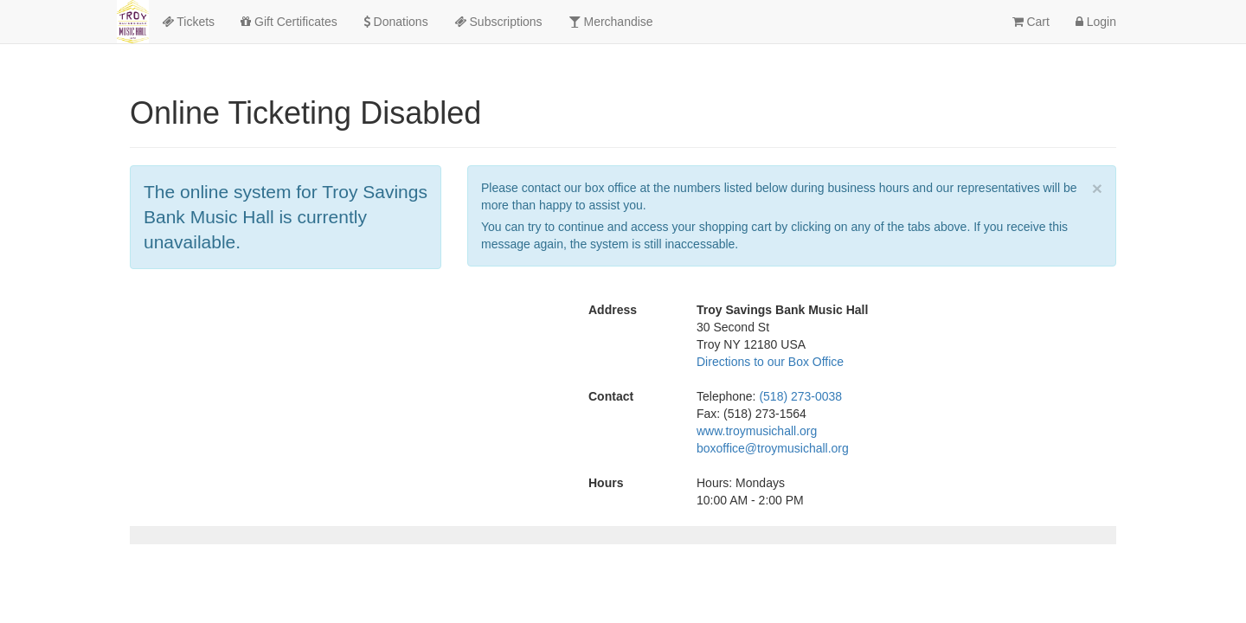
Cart (1031, 22)
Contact (610, 396)
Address (612, 310)
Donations (395, 22)
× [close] (1097, 188)
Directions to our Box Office (770, 362)
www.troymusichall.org (757, 431)
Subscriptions (498, 22)
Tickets (188, 22)
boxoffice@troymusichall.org (773, 448)
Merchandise (610, 22)
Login (1096, 22)
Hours (605, 483)
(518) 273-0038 (800, 396)
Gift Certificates (289, 22)
